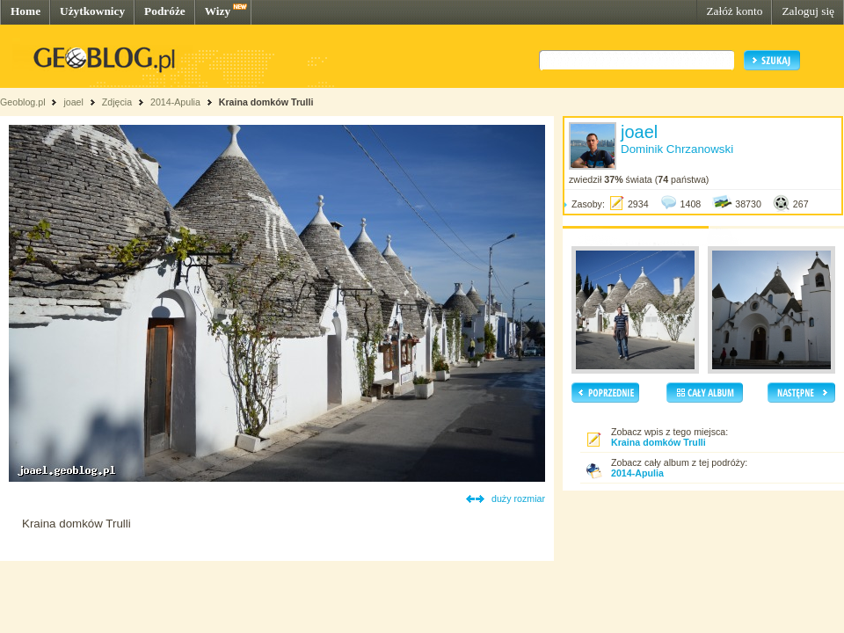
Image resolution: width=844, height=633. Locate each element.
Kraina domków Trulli (266, 102)
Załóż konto (734, 11)
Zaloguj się (808, 11)
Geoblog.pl (23, 102)
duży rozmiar (518, 498)
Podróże (165, 11)
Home (25, 11)
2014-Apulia (175, 102)
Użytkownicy (92, 11)
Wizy (217, 11)
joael (73, 102)
